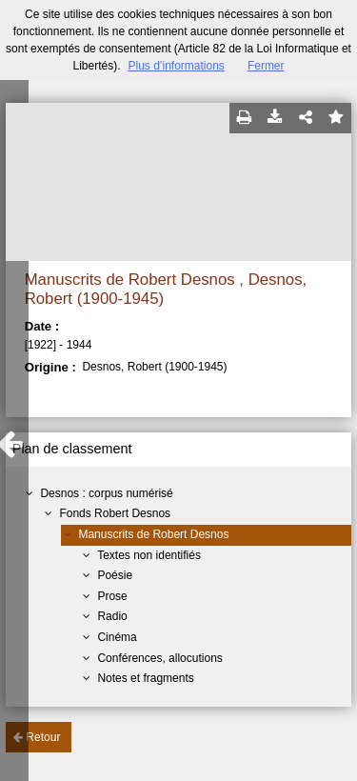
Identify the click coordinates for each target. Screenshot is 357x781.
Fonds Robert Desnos (114, 513)
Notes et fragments (145, 678)
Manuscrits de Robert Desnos (153, 534)
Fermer (266, 65)
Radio (112, 616)
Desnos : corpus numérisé (106, 493)
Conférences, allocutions (159, 658)
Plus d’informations (176, 65)
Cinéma (116, 637)
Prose (112, 596)
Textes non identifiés (149, 555)
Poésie (114, 575)
